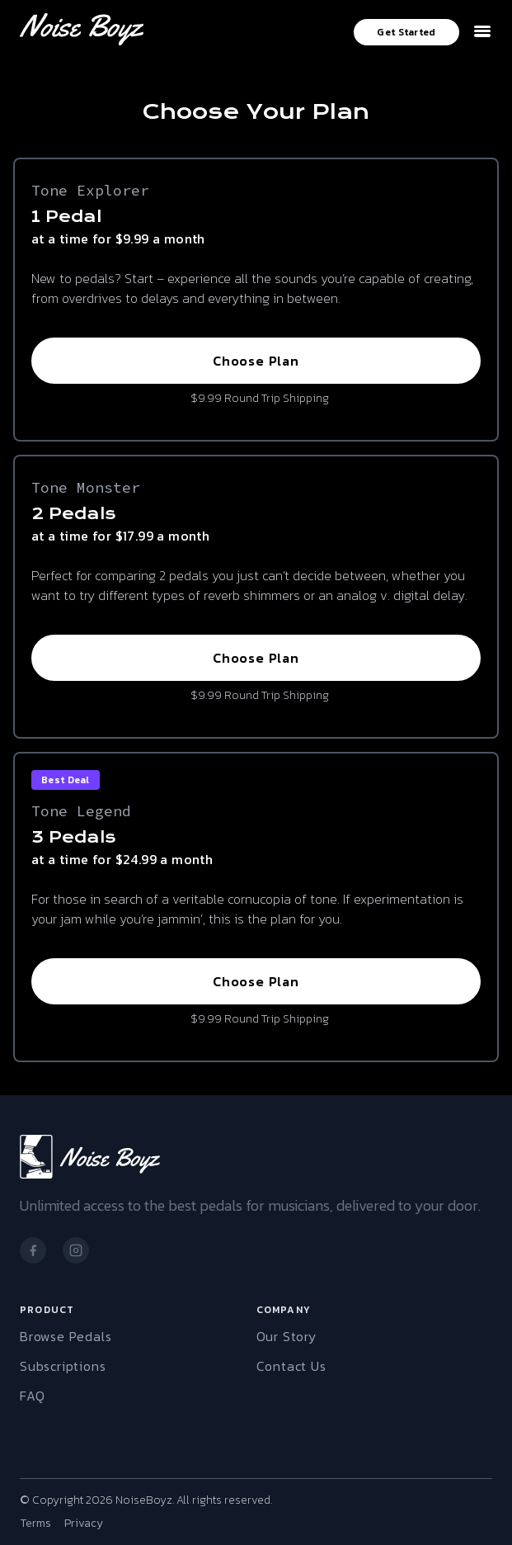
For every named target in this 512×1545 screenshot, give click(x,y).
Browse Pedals (65, 1336)
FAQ (32, 1396)
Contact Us (291, 1366)
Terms (35, 1523)
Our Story (286, 1336)
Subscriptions (63, 1366)
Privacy (83, 1523)
